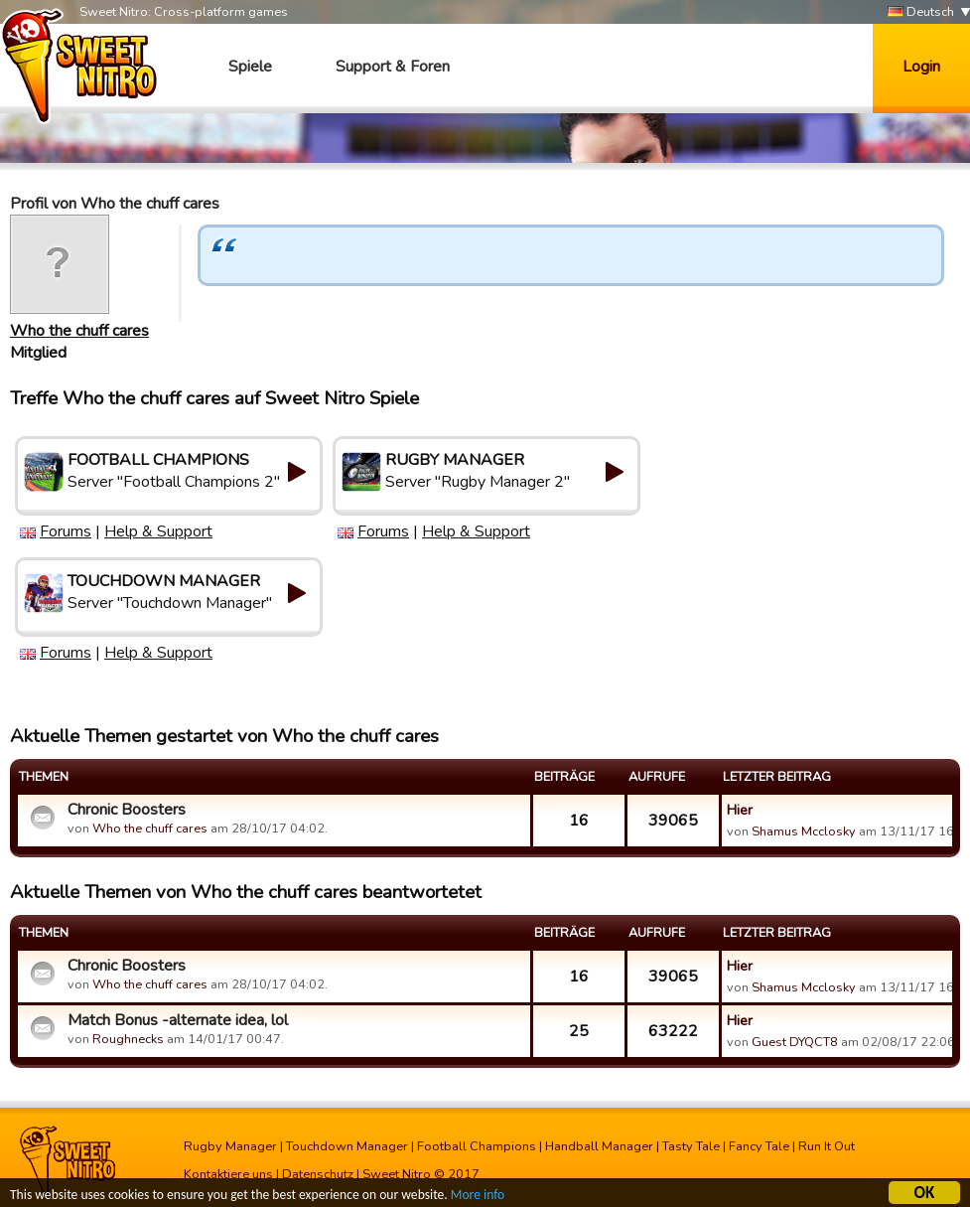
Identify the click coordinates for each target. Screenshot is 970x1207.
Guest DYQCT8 (795, 1042)
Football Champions (476, 1146)
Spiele (250, 66)
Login (921, 66)
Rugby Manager (230, 1146)
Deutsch (921, 12)
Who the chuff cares (79, 331)
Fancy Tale (759, 1146)
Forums (65, 531)
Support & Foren (393, 66)
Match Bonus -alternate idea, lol (178, 1020)
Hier (740, 810)
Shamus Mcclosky (804, 831)
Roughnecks (128, 1039)
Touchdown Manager (347, 1146)
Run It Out (826, 1146)
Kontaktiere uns (228, 1174)
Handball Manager (599, 1146)
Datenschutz (317, 1174)
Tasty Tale (691, 1146)
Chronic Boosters (127, 810)
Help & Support (158, 531)
